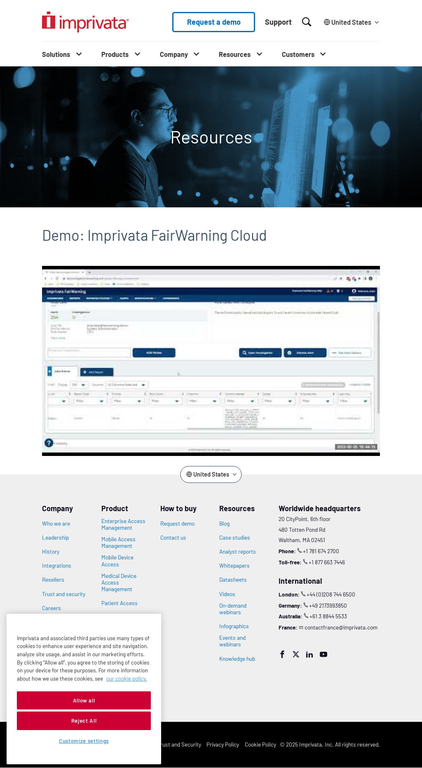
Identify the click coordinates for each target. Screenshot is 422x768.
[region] (84, 689)
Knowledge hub (237, 658)
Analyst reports (237, 551)
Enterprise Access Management (123, 524)
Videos (227, 594)
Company (174, 54)
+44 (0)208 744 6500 (331, 594)
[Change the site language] (350, 22)
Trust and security (63, 594)
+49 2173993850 (328, 605)
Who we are (56, 523)
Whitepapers (234, 565)
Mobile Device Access (117, 560)
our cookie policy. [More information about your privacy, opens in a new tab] (126, 678)
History (50, 551)
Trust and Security (179, 744)
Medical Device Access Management (118, 582)
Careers (51, 608)
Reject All (84, 720)
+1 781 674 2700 (321, 550)
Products (115, 54)
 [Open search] (306, 21)
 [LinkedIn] (309, 654)
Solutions (56, 54)
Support (278, 21)
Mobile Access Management (118, 542)
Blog (224, 523)
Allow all (84, 700)
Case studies (234, 537)
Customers (298, 54)
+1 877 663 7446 (327, 562)
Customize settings (84, 740)
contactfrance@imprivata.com (341, 627)
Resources (235, 54)
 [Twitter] (296, 654)
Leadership (55, 537)
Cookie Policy (260, 744)
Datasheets (233, 579)
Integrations (56, 565)
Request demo (177, 523)
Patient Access (119, 603)
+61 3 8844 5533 (328, 616)
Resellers (53, 579)
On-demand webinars (232, 608)
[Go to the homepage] (85, 22)
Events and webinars (232, 641)
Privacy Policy (222, 744)
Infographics (234, 626)
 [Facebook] (282, 654)
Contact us (173, 537)
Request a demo (214, 21)
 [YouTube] (323, 654)
